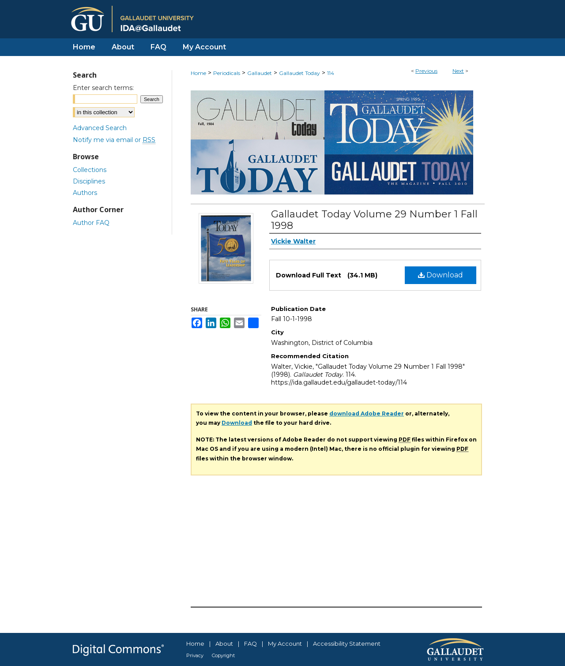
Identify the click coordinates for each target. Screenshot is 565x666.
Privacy (194, 655)
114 (330, 73)
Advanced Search (100, 128)
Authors (85, 193)
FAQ (250, 643)
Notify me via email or (114, 140)
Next (458, 70)
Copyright (223, 655)
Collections (89, 170)
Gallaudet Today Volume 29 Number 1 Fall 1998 (374, 220)
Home (198, 73)
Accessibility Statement (346, 643)
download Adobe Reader (366, 413)
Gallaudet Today (299, 73)
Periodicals (226, 73)
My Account (285, 643)
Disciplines (89, 181)
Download (440, 275)
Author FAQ (91, 223)
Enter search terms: (103, 88)
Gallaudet (259, 73)
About (224, 643)
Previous (426, 70)
